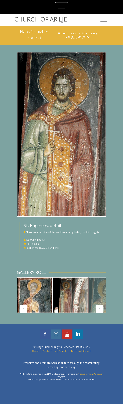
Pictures (62, 33)
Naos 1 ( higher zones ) (83, 33)
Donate (63, 351)
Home (35, 351)
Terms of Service (81, 351)
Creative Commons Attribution (90, 374)
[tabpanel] (35, 295)
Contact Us (49, 351)
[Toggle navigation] (61, 6)
